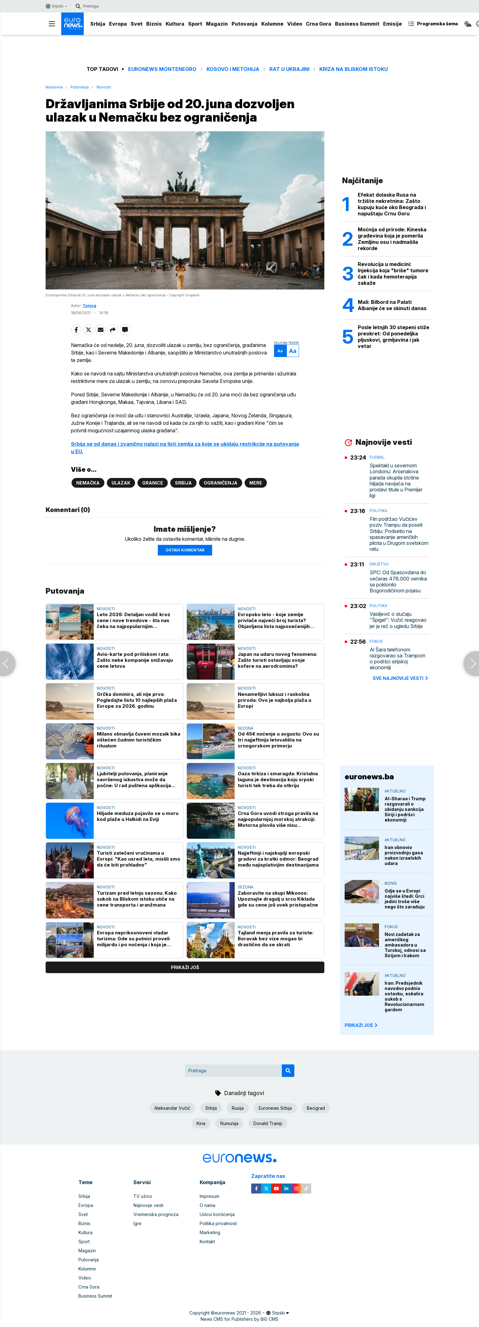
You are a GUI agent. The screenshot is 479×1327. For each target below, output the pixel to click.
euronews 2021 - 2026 (238, 1312)
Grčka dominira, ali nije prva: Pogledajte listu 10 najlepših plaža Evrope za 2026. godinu (137, 700)
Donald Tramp (267, 1123)
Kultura (175, 24)
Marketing (210, 1232)
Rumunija (229, 1123)
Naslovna (54, 87)
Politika (378, 510)
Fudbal (377, 457)
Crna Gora (318, 24)
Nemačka (88, 482)
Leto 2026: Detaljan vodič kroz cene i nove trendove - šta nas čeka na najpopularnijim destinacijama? (133, 620)
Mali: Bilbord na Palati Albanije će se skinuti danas (392, 305)
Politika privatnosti (218, 1223)
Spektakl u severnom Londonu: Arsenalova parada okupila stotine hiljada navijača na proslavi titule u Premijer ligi (396, 481)
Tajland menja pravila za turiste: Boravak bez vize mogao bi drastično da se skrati (275, 938)
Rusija (238, 1108)
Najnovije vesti (148, 1205)
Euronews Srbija (275, 1108)
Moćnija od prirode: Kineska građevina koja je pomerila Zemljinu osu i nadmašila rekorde (392, 238)
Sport (195, 24)
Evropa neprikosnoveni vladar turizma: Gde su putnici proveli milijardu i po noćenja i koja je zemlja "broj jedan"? (133, 938)
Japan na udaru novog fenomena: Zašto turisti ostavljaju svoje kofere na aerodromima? (277, 660)
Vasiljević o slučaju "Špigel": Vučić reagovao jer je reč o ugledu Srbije (398, 620)
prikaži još (185, 967)
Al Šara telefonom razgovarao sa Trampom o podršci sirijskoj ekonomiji (397, 659)
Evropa (118, 24)
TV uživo (142, 1196)
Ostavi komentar (185, 550)
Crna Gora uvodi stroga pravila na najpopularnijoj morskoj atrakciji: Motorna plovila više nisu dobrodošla (278, 819)
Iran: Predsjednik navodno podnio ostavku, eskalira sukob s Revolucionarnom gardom (404, 996)
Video (294, 24)
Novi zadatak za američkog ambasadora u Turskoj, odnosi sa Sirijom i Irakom (405, 945)
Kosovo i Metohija (233, 69)
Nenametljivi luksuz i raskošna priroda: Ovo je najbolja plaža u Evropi (274, 700)
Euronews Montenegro (162, 69)
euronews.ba (369, 776)
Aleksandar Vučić (172, 1108)
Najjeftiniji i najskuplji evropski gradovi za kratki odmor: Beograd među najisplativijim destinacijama (278, 859)
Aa (280, 351)
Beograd (316, 1108)
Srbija (97, 24)
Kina (201, 1123)
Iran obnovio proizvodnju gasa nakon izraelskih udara (404, 855)
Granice (152, 482)
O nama (207, 1205)
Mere (255, 482)
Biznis (154, 24)
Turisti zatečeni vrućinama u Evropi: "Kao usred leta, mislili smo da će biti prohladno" (138, 859)
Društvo (379, 564)
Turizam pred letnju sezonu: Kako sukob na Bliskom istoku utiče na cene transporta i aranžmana (137, 899)
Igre (137, 1223)
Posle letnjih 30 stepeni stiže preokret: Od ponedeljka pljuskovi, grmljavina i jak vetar (393, 336)
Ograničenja (220, 482)
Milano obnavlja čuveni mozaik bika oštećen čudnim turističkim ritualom (138, 740)
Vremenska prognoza (155, 1214)
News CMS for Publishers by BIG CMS (239, 1319)
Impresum (209, 1196)
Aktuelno (395, 791)
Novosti (104, 87)
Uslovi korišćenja (217, 1214)
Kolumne (272, 24)
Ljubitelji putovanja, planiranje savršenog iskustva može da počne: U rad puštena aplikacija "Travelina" (134, 779)
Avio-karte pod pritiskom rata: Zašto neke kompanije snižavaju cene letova (135, 660)
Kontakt (207, 1241)
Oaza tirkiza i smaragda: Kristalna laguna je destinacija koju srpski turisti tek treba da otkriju (278, 779)
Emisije (392, 24)
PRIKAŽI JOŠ (361, 1025)
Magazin (217, 24)
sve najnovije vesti (401, 678)
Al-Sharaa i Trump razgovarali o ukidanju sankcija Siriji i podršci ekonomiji (405, 809)
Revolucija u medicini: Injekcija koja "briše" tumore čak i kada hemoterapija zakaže (393, 273)
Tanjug (89, 305)
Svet (136, 24)
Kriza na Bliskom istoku (353, 69)
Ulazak (121, 482)
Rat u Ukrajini (289, 69)
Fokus (376, 641)
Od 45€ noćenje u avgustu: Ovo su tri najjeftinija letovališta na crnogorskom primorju (278, 740)
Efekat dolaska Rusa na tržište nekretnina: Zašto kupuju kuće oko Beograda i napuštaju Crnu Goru (392, 204)
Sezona (245, 728)
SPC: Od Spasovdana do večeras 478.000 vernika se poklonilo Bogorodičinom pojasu (398, 582)
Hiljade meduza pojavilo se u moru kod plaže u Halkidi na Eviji (137, 816)
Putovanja (244, 24)
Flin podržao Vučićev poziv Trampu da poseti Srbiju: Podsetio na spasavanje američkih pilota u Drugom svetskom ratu (399, 534)
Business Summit (357, 24)
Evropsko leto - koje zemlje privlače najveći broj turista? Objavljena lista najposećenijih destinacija (274, 620)
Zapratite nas (271, 1176)
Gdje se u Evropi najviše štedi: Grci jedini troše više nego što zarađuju (405, 898)
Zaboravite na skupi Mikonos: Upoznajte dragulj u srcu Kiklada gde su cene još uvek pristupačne (278, 899)
